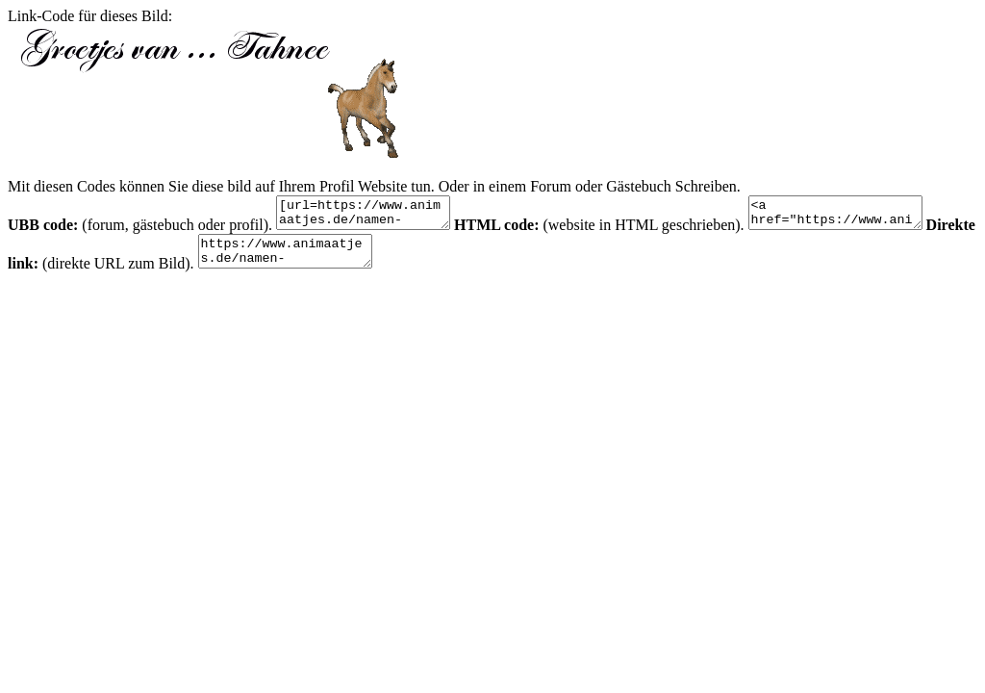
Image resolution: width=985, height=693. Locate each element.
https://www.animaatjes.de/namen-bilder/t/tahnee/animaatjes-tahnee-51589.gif (347, 260)
